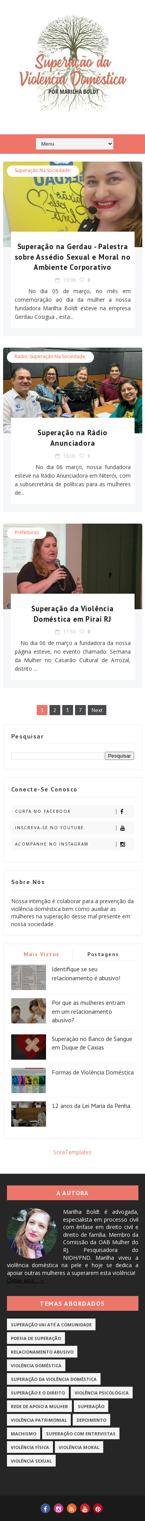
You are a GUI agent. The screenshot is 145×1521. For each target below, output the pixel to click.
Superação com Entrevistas (81, 1434)
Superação (91, 1406)
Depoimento (91, 1420)
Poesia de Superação (36, 1338)
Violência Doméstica (36, 1365)
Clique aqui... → (25, 1280)
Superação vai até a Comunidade (51, 1325)
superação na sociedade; (43, 170)
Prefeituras (27, 532)
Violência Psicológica (102, 1393)
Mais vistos (42, 954)
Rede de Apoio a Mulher (39, 1406)
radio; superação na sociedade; (50, 356)
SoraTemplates (72, 1152)
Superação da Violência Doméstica (54, 1379)
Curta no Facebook (74, 811)
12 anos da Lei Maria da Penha (91, 1106)
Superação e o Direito (38, 1393)
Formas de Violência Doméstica (93, 1072)
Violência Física (30, 1447)
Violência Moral (79, 1447)
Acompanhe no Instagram (74, 844)
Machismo (23, 1434)
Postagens (103, 954)
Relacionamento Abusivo (42, 1352)
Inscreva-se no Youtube (74, 828)
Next (97, 710)
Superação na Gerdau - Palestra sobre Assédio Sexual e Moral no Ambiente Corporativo (73, 257)
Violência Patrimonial (39, 1420)
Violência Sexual (31, 1461)
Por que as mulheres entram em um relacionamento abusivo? (88, 1011)
